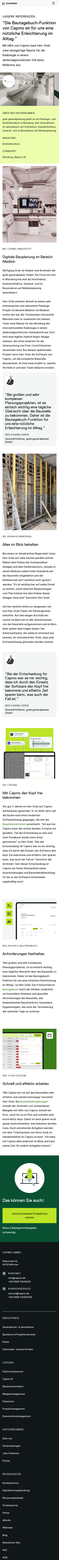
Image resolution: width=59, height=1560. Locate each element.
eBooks (7, 1520)
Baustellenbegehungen (34, 1101)
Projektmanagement (14, 1408)
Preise (6, 1512)
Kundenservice (11, 1483)
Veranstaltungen (11, 1446)
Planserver (8, 1401)
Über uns (7, 1438)
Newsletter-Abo (11, 1542)
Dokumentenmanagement (17, 1416)
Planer (6, 1342)
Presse (6, 1460)
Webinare (8, 1527)
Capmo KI (8, 1379)
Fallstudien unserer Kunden (18, 1349)
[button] (53, 3)
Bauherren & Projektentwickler (19, 1334)
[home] (9, 3)
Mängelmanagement (14, 1394)
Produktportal (10, 1505)
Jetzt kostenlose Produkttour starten (30, 1215)
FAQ (5, 1550)
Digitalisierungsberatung (16, 1490)
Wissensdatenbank (13, 1498)
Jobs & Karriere (11, 1453)
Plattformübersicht (13, 1371)
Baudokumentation (14, 824)
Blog (5, 1535)
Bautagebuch (11, 989)
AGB (5, 1557)
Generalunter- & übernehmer (18, 1327)
